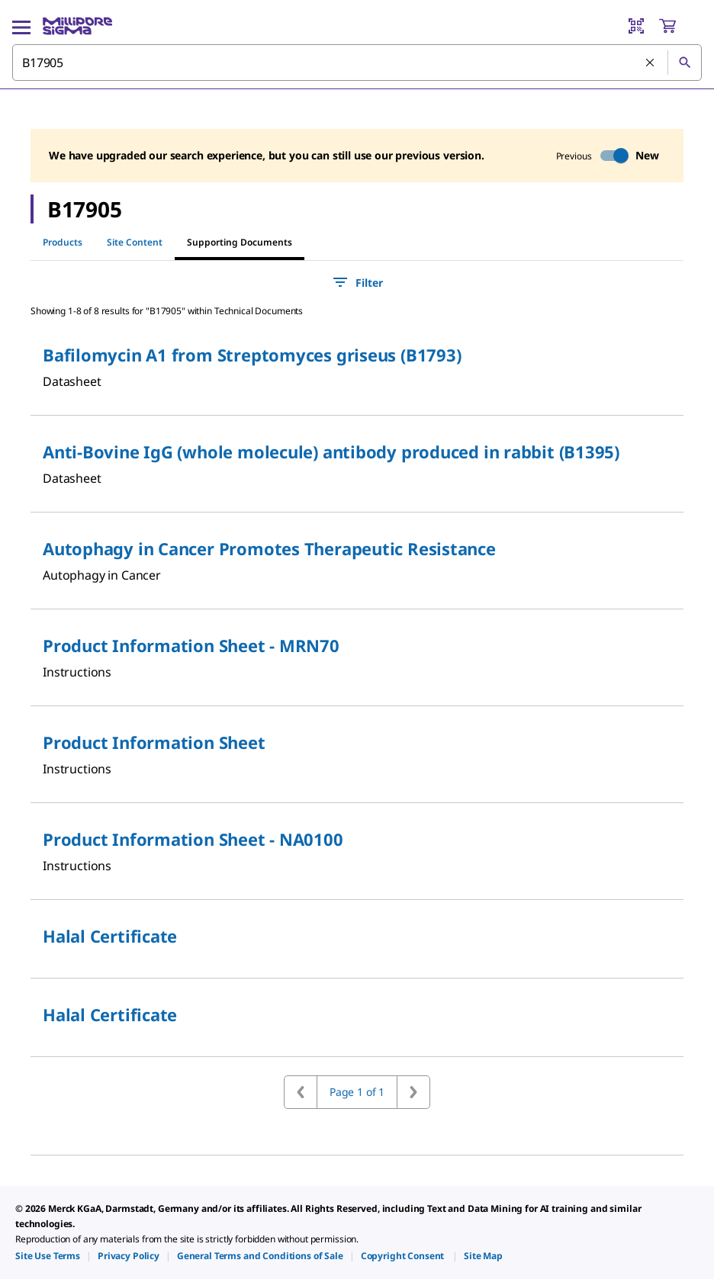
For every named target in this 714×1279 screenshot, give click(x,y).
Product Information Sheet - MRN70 (191, 645)
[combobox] (357, 62)
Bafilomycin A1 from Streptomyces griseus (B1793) (252, 354)
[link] (47, 1255)
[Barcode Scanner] (636, 26)
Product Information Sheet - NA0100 (193, 838)
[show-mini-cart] (680, 26)
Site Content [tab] (134, 242)
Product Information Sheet (154, 742)
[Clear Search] (650, 63)
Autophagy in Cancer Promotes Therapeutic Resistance (269, 548)
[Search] (684, 62)
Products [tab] (62, 242)
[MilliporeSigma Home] (77, 26)
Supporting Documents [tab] (239, 242)
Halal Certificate (110, 935)
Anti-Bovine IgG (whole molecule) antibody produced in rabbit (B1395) (331, 451)
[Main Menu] (21, 26)
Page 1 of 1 (357, 1092)
